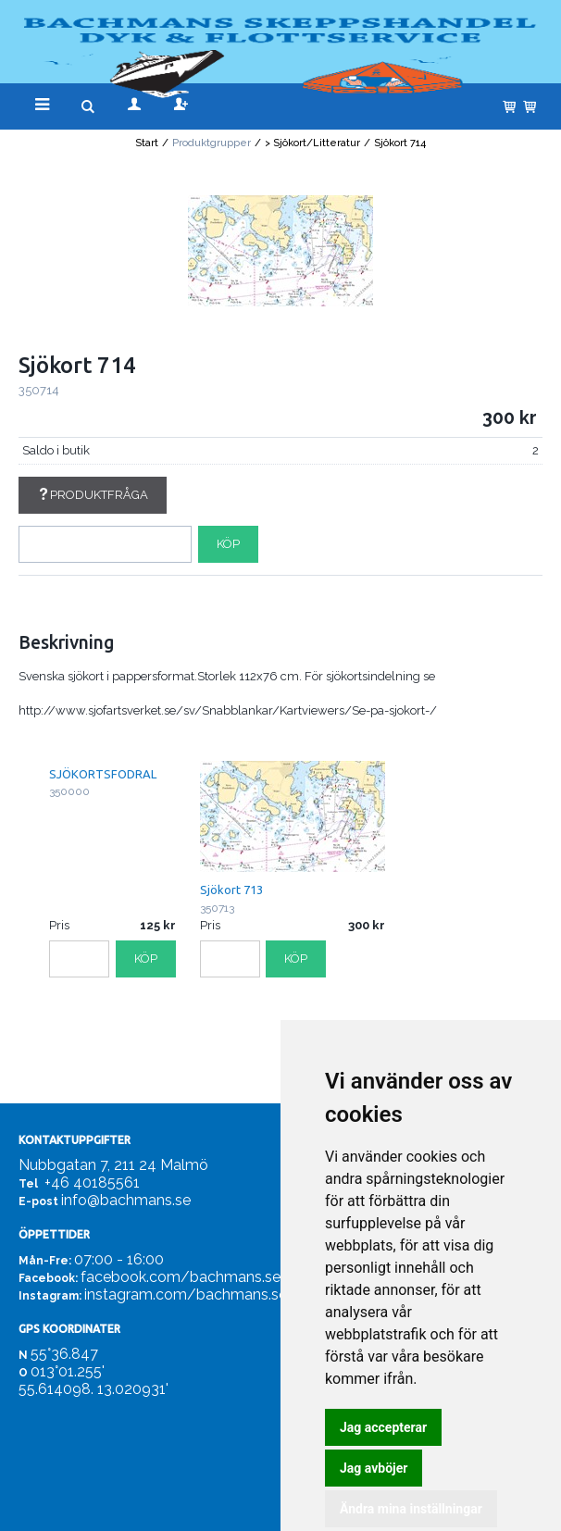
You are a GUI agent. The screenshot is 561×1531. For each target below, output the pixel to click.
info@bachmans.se (126, 1200)
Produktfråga (92, 495)
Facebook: (48, 1278)
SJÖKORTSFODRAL (102, 773)
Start (146, 143)
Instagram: (50, 1295)
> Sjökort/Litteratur (312, 143)
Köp (228, 544)
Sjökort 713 (231, 889)
